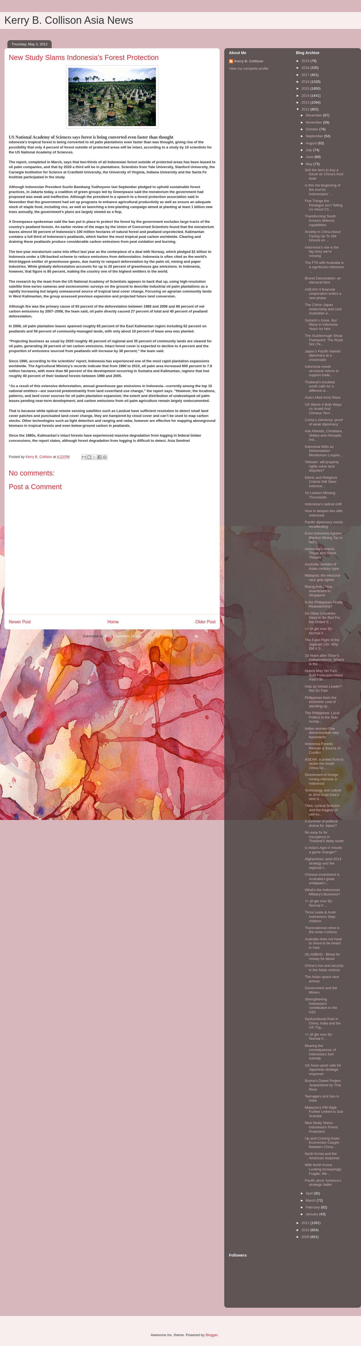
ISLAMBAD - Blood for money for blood (322, 956)
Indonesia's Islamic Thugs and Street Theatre (320, 553)
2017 (305, 75)
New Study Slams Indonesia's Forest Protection (321, 1127)
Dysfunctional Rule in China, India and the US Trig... (322, 1023)
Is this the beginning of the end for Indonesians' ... (322, 189)
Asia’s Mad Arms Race (322, 397)
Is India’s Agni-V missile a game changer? (323, 850)
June (310, 157)
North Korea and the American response (322, 1156)
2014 (305, 96)
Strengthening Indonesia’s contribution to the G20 (321, 1005)
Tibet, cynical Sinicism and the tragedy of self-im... (322, 810)
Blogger (211, 1335)
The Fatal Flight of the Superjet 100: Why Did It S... (322, 644)
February (313, 1207)
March (311, 1200)
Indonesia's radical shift (323, 504)
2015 (305, 88)
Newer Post (20, 622)
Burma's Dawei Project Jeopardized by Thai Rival (323, 1085)
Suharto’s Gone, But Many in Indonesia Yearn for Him (321, 324)
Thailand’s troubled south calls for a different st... (320, 386)
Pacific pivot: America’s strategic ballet (323, 1182)
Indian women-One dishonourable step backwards (322, 732)
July (309, 150)
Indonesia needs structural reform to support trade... (322, 370)
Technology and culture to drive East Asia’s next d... (323, 794)
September (315, 136)
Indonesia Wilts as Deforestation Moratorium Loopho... (324, 451)
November (314, 122)
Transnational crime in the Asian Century (322, 930)
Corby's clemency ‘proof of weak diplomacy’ (323, 422)
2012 (305, 109)
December (314, 115)
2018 (305, 68)
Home (113, 622)
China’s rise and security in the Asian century (324, 967)
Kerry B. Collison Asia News (68, 20)
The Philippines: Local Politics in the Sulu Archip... (322, 717)
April (310, 1193)
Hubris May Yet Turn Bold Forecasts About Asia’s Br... (324, 675)
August (312, 143)
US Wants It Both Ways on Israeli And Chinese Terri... (323, 408)
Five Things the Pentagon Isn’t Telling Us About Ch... (323, 205)
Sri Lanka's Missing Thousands (320, 495)
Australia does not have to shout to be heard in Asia (323, 943)
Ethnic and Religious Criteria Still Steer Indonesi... (321, 481)
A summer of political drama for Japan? (321, 823)
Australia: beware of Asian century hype (322, 566)
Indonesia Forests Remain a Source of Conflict (322, 748)
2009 (305, 1237)
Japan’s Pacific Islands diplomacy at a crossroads (322, 355)
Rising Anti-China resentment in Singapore (318, 591)
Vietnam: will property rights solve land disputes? (322, 466)
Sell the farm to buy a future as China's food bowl (324, 174)
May (309, 164)
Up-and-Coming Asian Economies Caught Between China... (322, 1142)
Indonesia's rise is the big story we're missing (322, 251)
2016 (305, 82)
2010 (305, 1230)
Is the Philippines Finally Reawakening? (324, 604)
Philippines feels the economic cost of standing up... (320, 702)
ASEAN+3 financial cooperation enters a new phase (323, 293)
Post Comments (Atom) (122, 636)
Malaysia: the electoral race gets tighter (322, 577)
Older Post (205, 622)
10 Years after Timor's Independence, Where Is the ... (324, 659)
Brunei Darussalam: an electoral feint (323, 280)
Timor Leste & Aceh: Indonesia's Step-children (321, 916)
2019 (305, 61)
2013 (305, 102)
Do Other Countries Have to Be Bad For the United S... (322, 617)
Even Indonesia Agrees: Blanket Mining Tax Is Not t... (323, 537)
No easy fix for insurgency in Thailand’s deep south (324, 836)
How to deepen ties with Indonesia (323, 513)
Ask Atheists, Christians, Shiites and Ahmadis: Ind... (324, 435)
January (312, 1214)
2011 (305, 1223)
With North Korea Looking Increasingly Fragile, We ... (323, 1169)
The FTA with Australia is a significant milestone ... (324, 267)
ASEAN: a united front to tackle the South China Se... (324, 763)
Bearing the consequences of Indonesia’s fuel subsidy (320, 1052)
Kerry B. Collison (248, 61)
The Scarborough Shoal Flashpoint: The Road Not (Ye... (324, 340)
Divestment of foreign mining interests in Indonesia (321, 779)
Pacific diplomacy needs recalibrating (324, 524)
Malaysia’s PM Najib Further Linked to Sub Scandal (324, 1111)
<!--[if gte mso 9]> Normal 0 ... (319, 631)
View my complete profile (248, 68)
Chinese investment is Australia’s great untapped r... (322, 878)
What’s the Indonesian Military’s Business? (322, 892)
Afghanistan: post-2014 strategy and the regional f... (323, 863)
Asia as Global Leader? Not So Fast (323, 688)
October (312, 129)
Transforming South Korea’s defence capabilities (320, 220)
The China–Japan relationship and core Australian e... (323, 309)
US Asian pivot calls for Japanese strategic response (323, 1069)
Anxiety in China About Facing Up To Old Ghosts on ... (322, 236)
